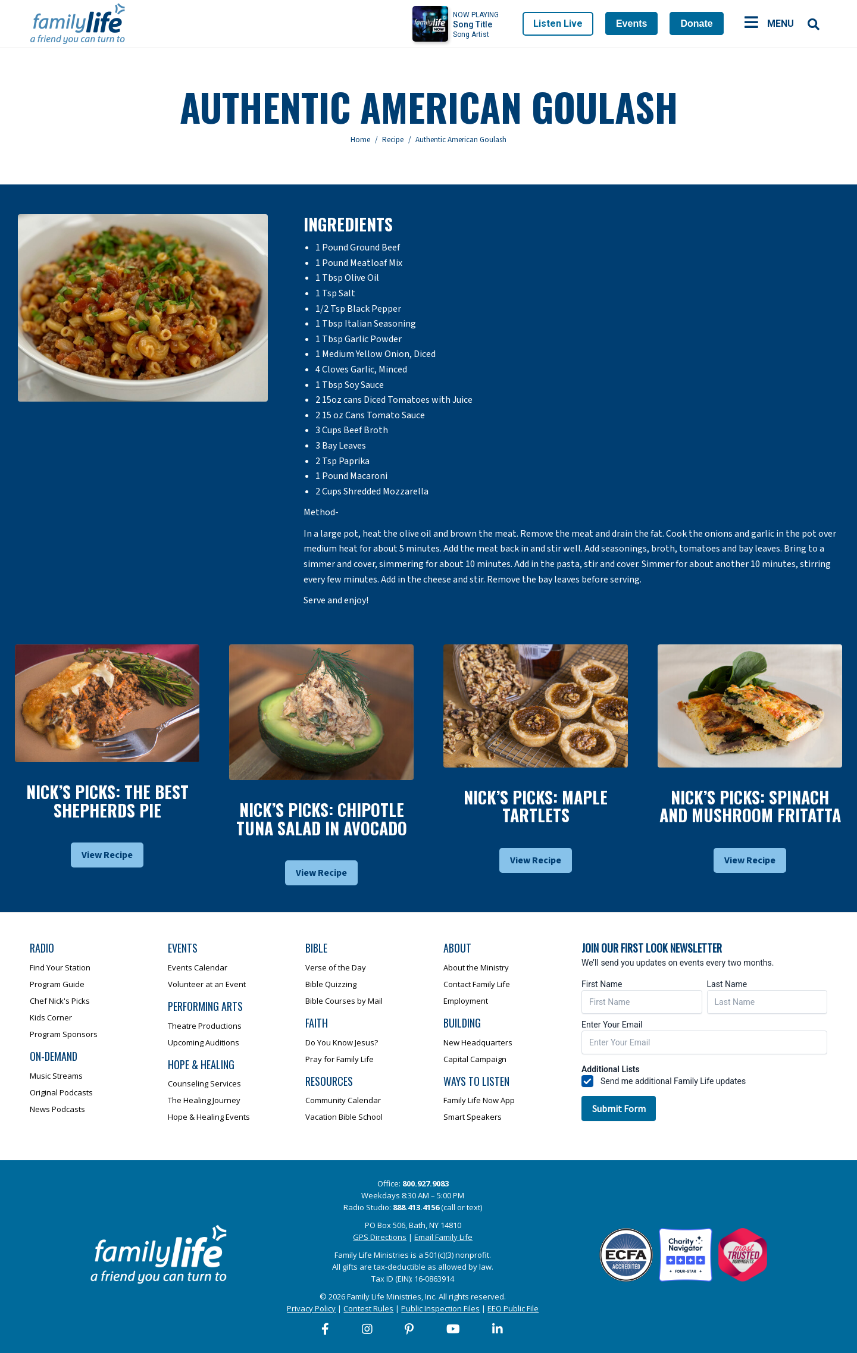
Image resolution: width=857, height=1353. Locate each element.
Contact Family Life (476, 984)
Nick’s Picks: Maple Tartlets (536, 806)
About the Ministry (476, 967)
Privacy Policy (311, 1308)
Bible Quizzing (330, 984)
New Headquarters (477, 1042)
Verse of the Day (335, 967)
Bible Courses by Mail (344, 1000)
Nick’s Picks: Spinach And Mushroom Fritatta (750, 806)
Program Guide (57, 984)
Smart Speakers (472, 1116)
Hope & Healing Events (209, 1116)
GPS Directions (379, 1237)
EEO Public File (513, 1308)
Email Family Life (443, 1237)
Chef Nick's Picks (60, 1000)
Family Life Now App (479, 1100)
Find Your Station (60, 967)
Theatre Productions (205, 1025)
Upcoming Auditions (203, 1042)
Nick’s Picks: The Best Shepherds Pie (107, 800)
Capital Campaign (474, 1059)
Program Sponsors (64, 1034)
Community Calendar (343, 1100)
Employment (465, 1000)
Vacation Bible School (344, 1116)
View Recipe (107, 855)
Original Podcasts (61, 1092)
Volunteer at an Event (207, 984)
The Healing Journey (204, 1100)
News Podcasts (57, 1109)
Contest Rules (368, 1308)
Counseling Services (204, 1083)
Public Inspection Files (440, 1308)
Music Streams (56, 1075)
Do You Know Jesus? (341, 1042)
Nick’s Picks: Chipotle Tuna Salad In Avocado (321, 818)
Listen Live (558, 23)
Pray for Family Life (339, 1059)
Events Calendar (197, 967)
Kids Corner (51, 1017)
